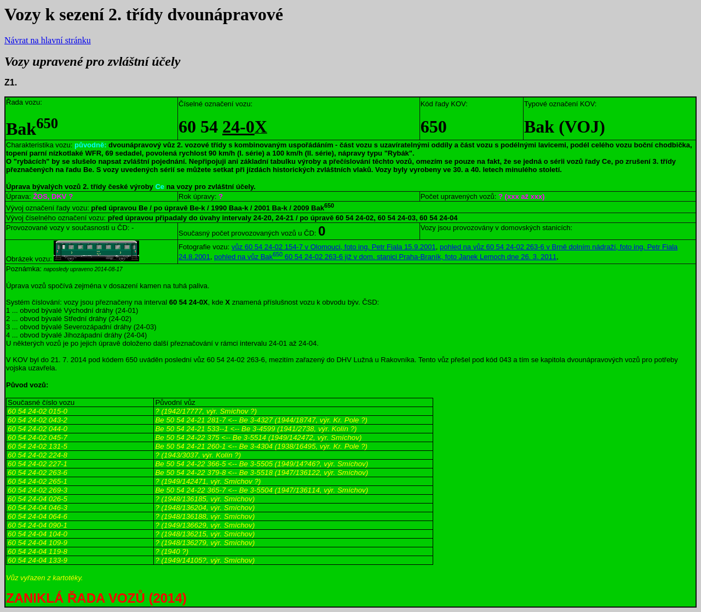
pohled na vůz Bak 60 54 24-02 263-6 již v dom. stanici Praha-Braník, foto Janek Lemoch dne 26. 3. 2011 (385, 257)
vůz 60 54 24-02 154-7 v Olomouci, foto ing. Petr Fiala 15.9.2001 (334, 247)
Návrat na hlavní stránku (47, 40)
